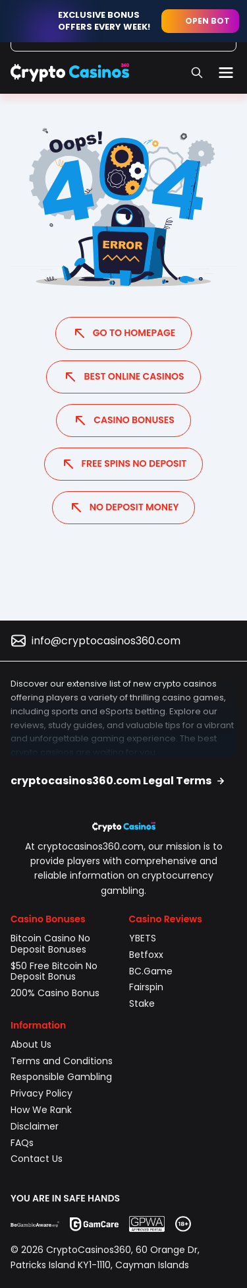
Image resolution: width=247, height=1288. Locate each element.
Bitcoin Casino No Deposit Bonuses (50, 944)
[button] (123, 781)
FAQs (22, 1142)
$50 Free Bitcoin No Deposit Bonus (54, 971)
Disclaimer (35, 1126)
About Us (31, 1044)
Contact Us (37, 1158)
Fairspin (146, 987)
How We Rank (41, 1109)
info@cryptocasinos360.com (106, 640)
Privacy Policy (41, 1093)
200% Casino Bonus (55, 993)
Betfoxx (146, 954)
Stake (143, 1003)
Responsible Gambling (61, 1076)
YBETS (142, 938)
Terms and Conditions (62, 1061)
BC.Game (151, 971)
